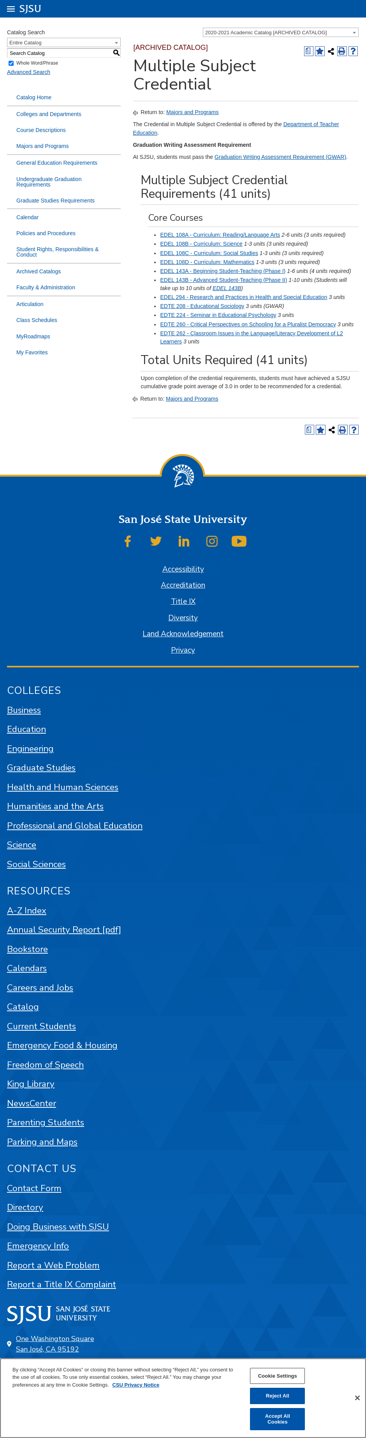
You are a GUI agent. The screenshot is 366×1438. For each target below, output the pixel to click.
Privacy (183, 650)
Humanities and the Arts (55, 806)
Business (24, 710)
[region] (183, 1398)
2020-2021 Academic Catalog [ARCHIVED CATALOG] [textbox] (266, 32)
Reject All (277, 1396)
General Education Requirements (56, 163)
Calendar (27, 217)
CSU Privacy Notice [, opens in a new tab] (135, 1385)
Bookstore (27, 949)
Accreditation (183, 585)
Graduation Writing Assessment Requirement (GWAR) (280, 157)
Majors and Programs (42, 146)
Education (26, 729)
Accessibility (183, 569)
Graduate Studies (41, 768)
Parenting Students (45, 1122)
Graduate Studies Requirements (55, 200)
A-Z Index (26, 911)
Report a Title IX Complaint (61, 1284)
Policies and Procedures (46, 233)
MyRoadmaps (33, 336)
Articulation (30, 304)
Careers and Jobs (40, 988)
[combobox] (281, 32)
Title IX (183, 602)
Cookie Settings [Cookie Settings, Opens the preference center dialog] (277, 1376)
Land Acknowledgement (183, 634)
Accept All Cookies (277, 1419)
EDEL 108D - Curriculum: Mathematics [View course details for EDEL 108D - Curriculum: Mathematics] (207, 262)
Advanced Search (28, 72)
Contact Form (34, 1188)
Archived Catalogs (38, 271)
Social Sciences (36, 864)
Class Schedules (36, 320)
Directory (25, 1207)
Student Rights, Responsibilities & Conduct (57, 252)
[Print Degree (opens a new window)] (309, 51)
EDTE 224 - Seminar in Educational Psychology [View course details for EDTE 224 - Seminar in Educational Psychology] (218, 315)
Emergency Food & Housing (62, 1045)
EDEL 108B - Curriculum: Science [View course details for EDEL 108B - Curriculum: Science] (201, 244)
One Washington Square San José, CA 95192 (55, 1344)
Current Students (41, 1026)
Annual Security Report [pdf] (64, 930)
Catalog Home (33, 97)
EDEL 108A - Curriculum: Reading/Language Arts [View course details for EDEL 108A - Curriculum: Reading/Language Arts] (220, 235)
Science (21, 845)
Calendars (27, 968)
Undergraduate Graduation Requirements (49, 182)
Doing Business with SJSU (58, 1227)
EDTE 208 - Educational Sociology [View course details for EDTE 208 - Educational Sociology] (202, 306)
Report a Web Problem (53, 1265)
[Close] (357, 1397)
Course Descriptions (41, 130)
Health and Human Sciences (62, 787)
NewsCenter (31, 1103)
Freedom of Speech (45, 1065)
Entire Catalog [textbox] (25, 43)
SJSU (30, 8)
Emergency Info (38, 1246)
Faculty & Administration (45, 287)
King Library (31, 1084)
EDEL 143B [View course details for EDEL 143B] (227, 288)
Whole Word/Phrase (37, 63)
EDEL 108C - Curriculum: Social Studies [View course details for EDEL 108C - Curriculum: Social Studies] (209, 253)
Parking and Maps (42, 1142)
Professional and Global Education (75, 826)
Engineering (30, 749)
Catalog (23, 1007)
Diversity (183, 618)
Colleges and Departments (48, 114)
